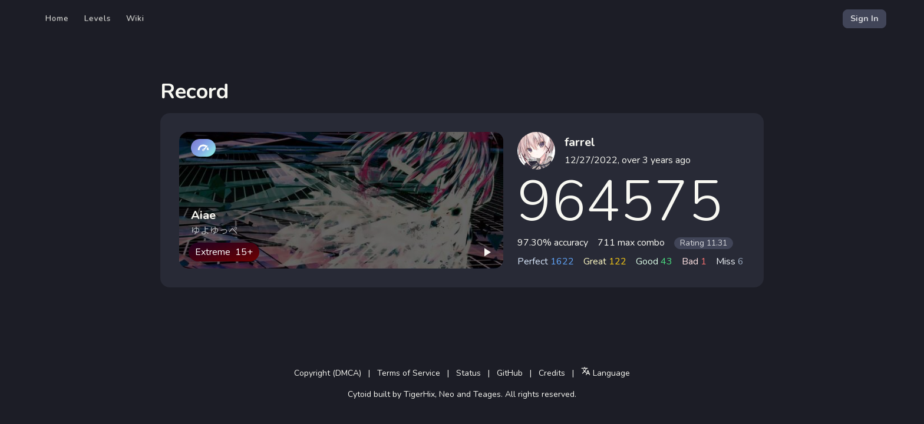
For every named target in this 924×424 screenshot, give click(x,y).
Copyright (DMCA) (327, 373)
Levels (97, 18)
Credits (552, 373)
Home (57, 18)
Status (468, 373)
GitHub (510, 373)
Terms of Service (408, 373)
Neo (446, 394)
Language (605, 372)
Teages (487, 394)
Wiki (135, 18)
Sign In (864, 18)
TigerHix (419, 394)
